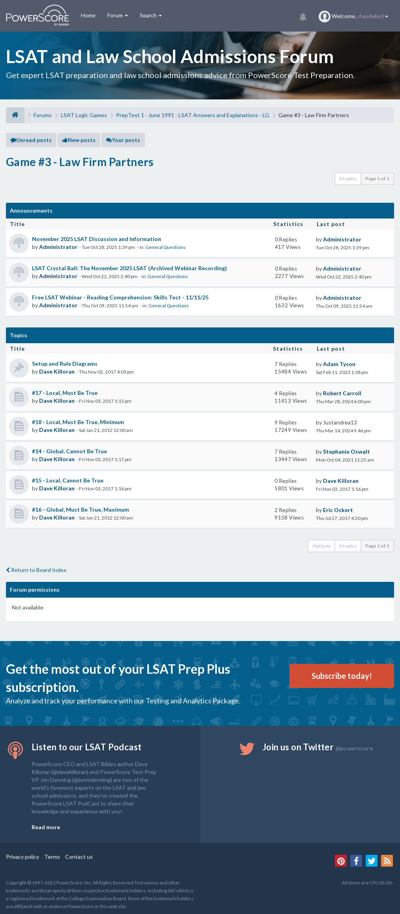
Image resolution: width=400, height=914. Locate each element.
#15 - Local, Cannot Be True (67, 480)
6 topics (348, 178)
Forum (117, 15)
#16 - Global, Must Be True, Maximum (80, 509)
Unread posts (31, 139)
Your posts (123, 139)
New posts (79, 139)
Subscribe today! (342, 675)
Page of (377, 178)
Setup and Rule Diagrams (65, 363)
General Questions (165, 247)
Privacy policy (22, 856)
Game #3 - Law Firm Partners (80, 161)
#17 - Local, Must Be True (65, 392)
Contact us (79, 856)
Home (88, 15)
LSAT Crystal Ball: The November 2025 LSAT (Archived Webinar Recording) (129, 268)
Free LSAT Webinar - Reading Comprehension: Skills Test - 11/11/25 (120, 297)
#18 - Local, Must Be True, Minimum (78, 422)
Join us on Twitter (318, 747)
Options (321, 546)
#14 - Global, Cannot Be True (69, 451)
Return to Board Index (36, 569)
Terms (52, 856)
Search (151, 15)
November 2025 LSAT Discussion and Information (96, 239)
